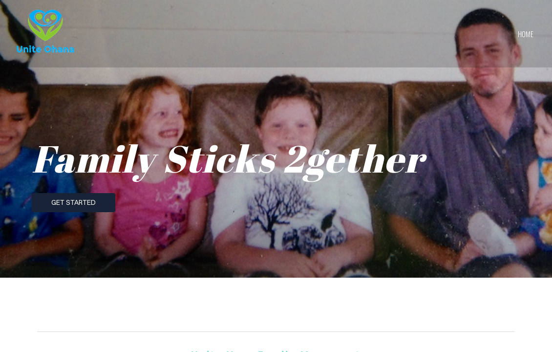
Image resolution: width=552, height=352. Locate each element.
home (525, 33)
